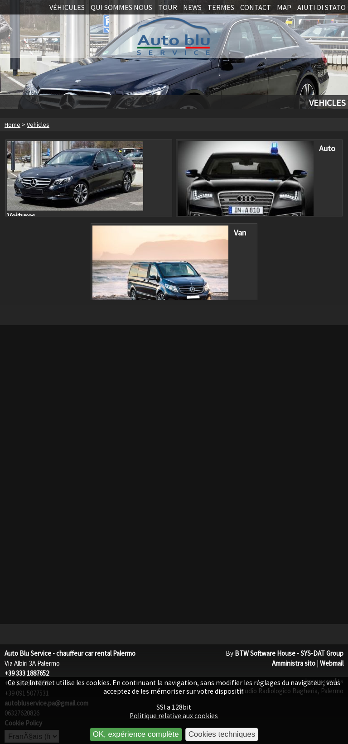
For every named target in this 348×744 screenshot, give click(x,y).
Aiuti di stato (321, 7)
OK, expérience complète (136, 734)
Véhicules (67, 7)
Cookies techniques (222, 734)
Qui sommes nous (121, 7)
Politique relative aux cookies (174, 715)
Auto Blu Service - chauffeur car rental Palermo (70, 653)
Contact (255, 7)
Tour (167, 7)
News (192, 7)
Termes (221, 7)
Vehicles (38, 124)
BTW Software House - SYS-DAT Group (289, 653)
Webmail (331, 663)
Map (284, 7)
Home (12, 124)
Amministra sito (293, 663)
